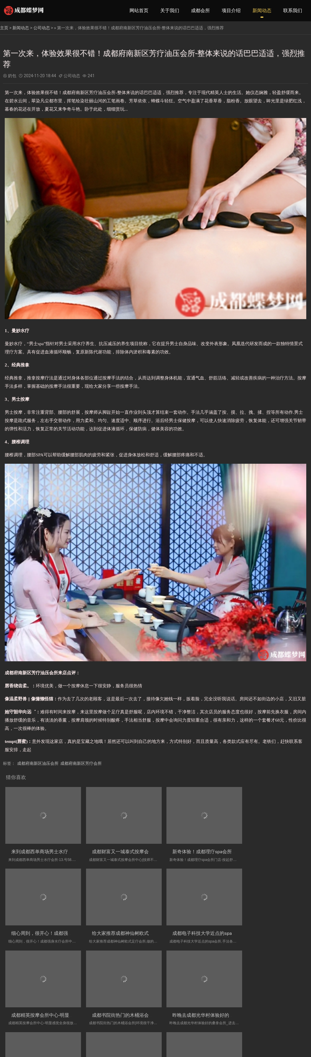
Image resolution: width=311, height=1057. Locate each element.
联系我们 (292, 10)
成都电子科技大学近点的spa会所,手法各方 (132, 927)
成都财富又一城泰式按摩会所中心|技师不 (131, 848)
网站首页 (138, 10)
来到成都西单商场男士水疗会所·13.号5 (52, 848)
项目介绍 (231, 10)
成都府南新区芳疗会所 (81, 763)
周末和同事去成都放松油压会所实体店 (128, 1006)
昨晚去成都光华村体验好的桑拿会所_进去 (54, 1006)
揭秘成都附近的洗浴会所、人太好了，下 (206, 1006)
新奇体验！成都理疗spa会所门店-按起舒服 (208, 848)
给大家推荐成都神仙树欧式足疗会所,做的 (54, 927)
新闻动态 (261, 10)
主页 (4, 27)
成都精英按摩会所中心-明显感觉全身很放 (207, 927)
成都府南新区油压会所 (38, 763)
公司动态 (41, 27)
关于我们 (169, 10)
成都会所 (200, 10)
